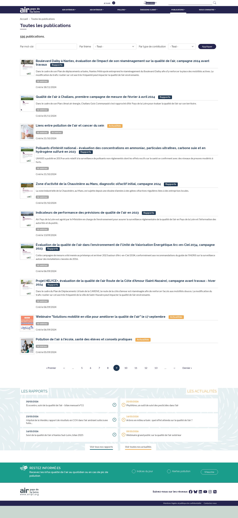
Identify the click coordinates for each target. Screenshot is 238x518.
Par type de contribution (152, 46)
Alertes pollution (181, 471)
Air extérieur (68, 10)
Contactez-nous (210, 503)
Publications (177, 10)
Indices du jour (145, 471)
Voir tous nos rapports (101, 446)
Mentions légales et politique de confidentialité (182, 503)
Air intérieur (96, 10)
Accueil (24, 18)
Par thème (85, 46)
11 (135, 367)
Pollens (121, 10)
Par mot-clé (26, 46)
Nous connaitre (206, 10)
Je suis (107, 3)
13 (156, 367)
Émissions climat (148, 10)
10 (125, 367)
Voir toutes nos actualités (138, 446)
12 (145, 367)
